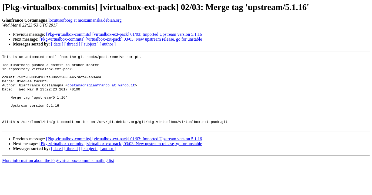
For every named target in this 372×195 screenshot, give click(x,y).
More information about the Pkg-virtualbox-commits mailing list (58, 175)
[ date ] (57, 44)
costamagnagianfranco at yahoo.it (101, 91)
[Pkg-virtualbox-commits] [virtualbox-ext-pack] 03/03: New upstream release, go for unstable (120, 39)
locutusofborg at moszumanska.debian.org (85, 20)
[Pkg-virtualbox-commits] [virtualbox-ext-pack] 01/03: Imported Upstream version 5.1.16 (124, 34)
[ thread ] (72, 44)
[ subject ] (90, 44)
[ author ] (108, 44)
